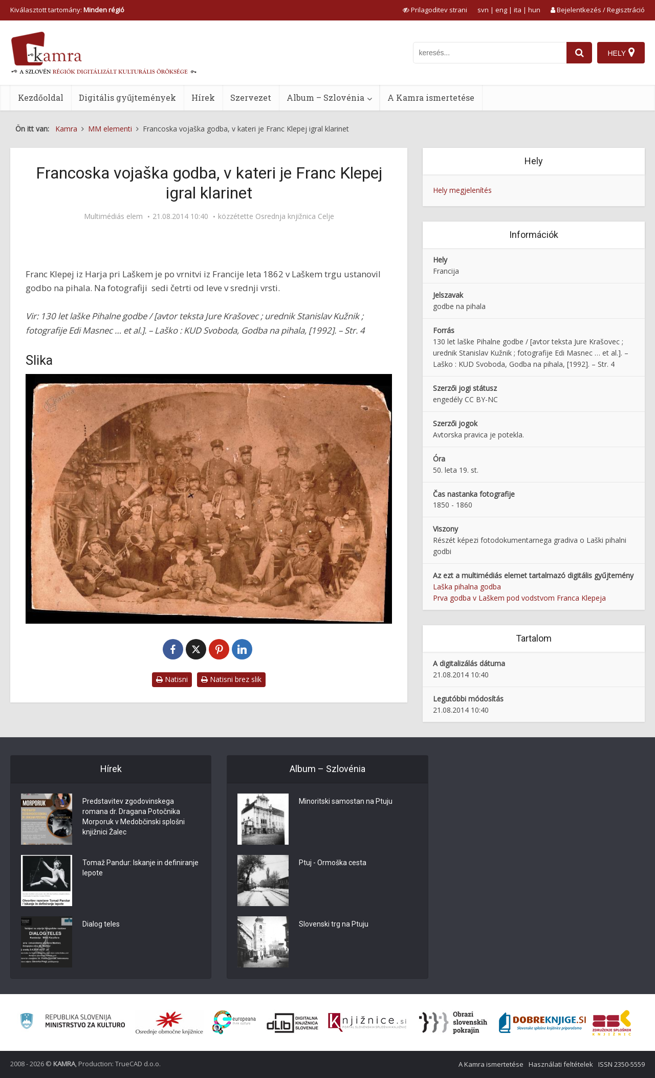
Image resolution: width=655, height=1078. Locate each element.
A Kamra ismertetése (430, 97)
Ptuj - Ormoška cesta (332, 863)
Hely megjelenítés (462, 190)
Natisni (172, 679)
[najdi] (579, 52)
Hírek (203, 97)
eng (501, 9)
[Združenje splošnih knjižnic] (612, 1023)
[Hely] (621, 52)
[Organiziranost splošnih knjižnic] (169, 1023)
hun (534, 9)
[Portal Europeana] (234, 1022)
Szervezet (250, 97)
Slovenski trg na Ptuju (333, 924)
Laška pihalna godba (467, 586)
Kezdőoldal (40, 97)
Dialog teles (101, 924)
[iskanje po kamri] (489, 52)
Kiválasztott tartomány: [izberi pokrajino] (67, 9)
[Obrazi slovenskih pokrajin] (453, 1023)
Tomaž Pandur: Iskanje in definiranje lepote (140, 868)
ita (517, 9)
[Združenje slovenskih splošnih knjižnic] (367, 1023)
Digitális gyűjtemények (127, 97)
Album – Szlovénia (325, 97)
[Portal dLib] (293, 1023)
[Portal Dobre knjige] (542, 1023)
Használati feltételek (561, 1064)
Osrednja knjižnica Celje (294, 216)
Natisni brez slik (231, 679)
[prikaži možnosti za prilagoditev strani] (435, 9)
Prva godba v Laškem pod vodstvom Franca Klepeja (519, 598)
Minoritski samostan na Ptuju (345, 801)
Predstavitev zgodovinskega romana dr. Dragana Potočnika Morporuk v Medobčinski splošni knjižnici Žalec (133, 816)
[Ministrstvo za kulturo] (72, 1022)
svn (483, 9)
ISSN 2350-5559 (621, 1064)
